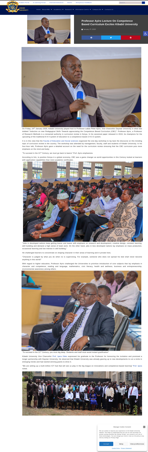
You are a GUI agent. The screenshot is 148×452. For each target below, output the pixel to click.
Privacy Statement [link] (126, 448)
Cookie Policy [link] (116, 448)
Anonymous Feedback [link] (84, 2)
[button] (144, 427)
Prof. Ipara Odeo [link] (60, 356)
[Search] (143, 3)
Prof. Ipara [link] (137, 366)
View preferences (137, 444)
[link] (145, 33)
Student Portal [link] (24, 2)
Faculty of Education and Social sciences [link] (60, 141)
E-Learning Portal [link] (39, 2)
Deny (121, 444)
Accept (106, 444)
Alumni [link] (69, 2)
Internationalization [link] (56, 2)
